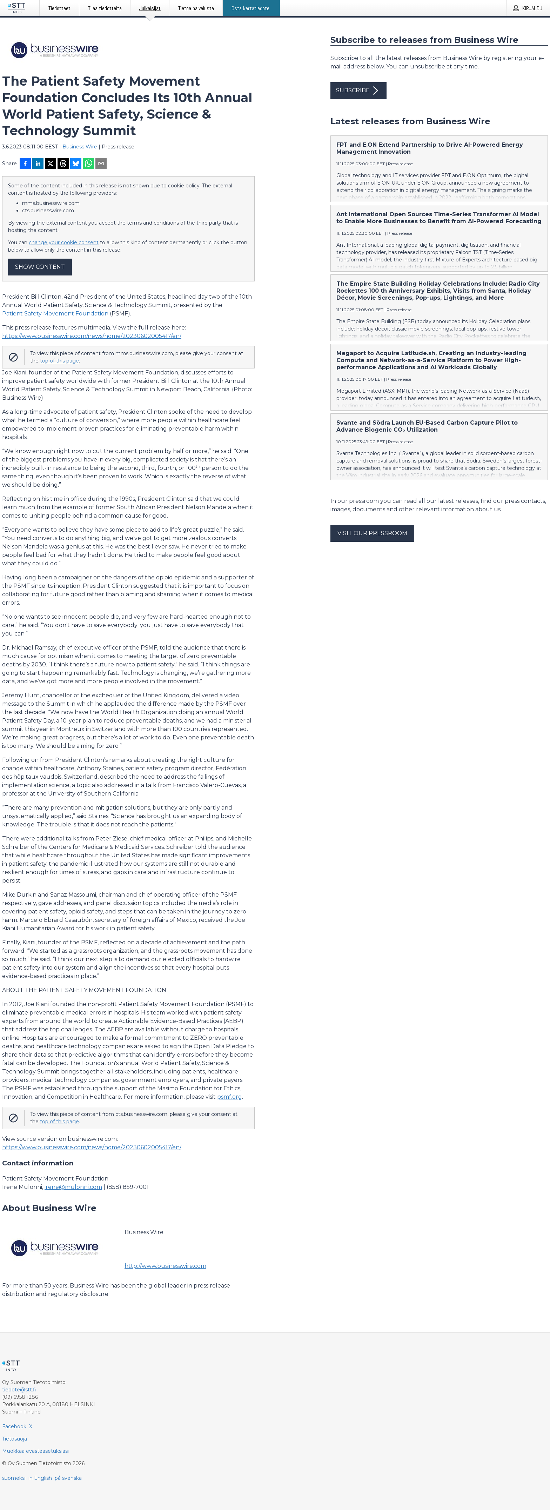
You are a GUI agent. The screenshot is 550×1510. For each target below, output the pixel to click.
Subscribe (358, 90)
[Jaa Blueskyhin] (75, 164)
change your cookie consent (64, 242)
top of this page (59, 361)
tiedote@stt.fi (19, 1389)
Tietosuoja (14, 1439)
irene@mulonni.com (73, 1187)
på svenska (68, 1478)
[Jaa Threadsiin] (63, 164)
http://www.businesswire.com (165, 1266)
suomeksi (14, 1478)
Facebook (14, 1426)
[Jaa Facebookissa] (25, 164)
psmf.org (229, 1096)
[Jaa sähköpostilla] (101, 164)
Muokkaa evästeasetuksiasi (35, 1451)
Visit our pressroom (372, 533)
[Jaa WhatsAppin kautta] (88, 164)
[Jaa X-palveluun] (50, 164)
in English (40, 1478)
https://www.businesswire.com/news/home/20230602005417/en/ (91, 336)
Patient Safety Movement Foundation (55, 313)
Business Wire (79, 147)
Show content (40, 267)
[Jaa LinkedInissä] (37, 164)
